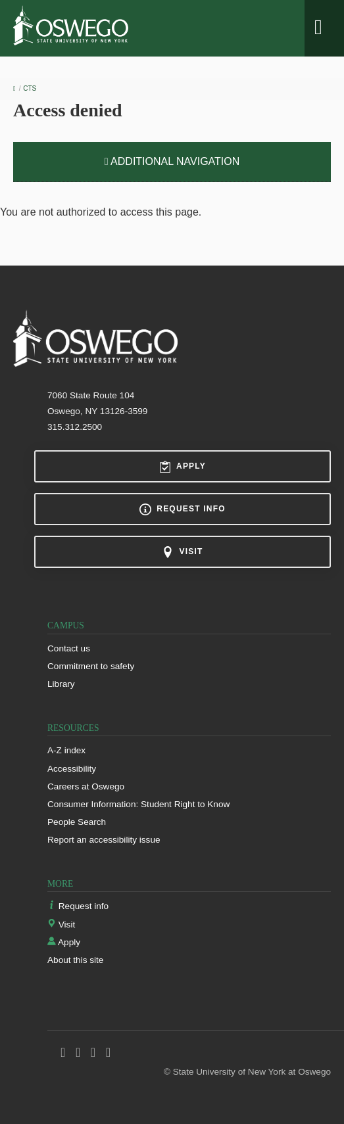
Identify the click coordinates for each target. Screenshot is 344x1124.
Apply (182, 467)
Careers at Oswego (85, 786)
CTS (29, 88)
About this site (75, 960)
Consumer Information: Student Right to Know (138, 804)
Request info (182, 509)
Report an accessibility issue (103, 840)
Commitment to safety (90, 666)
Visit (182, 552)
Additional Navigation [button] (172, 161)
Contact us (68, 648)
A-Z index (66, 750)
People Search (76, 822)
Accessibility (71, 769)
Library (61, 684)
